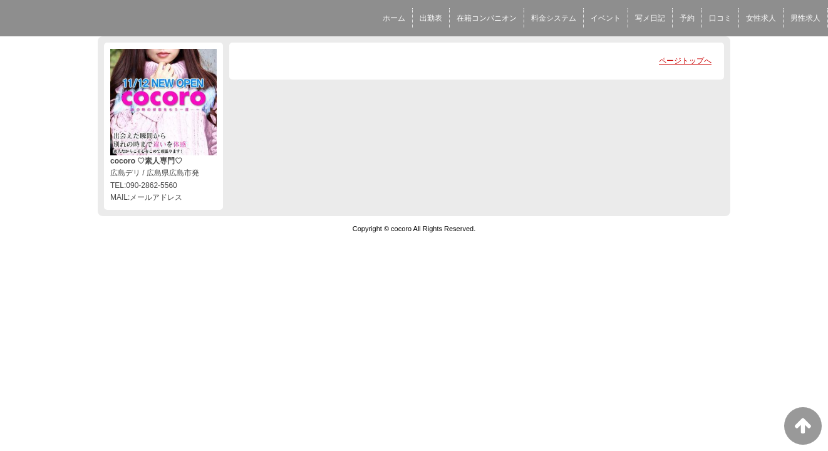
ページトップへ (685, 60)
